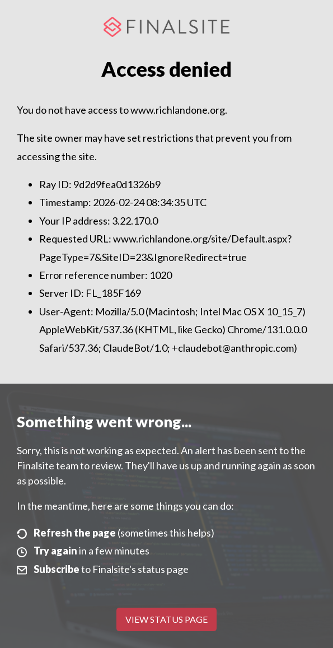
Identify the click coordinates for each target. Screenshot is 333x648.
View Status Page (166, 619)
